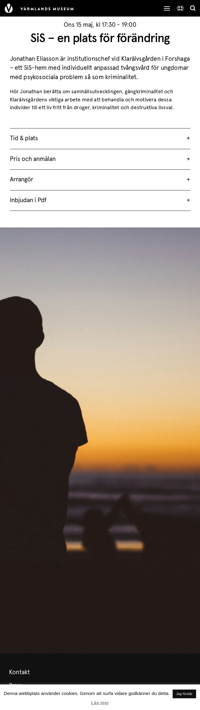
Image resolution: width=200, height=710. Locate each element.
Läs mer (100, 702)
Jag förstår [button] (184, 694)
